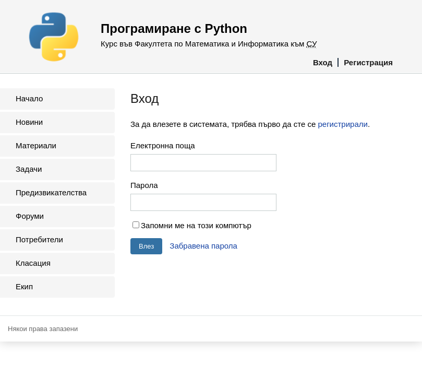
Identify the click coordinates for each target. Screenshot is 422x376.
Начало (29, 98)
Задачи (29, 168)
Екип (24, 286)
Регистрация (368, 62)
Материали (36, 145)
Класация (33, 262)
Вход (322, 62)
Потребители (39, 239)
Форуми (30, 216)
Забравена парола (203, 245)
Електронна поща (162, 145)
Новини (29, 122)
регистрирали (342, 124)
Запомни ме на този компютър (196, 225)
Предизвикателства (51, 192)
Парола (144, 185)
